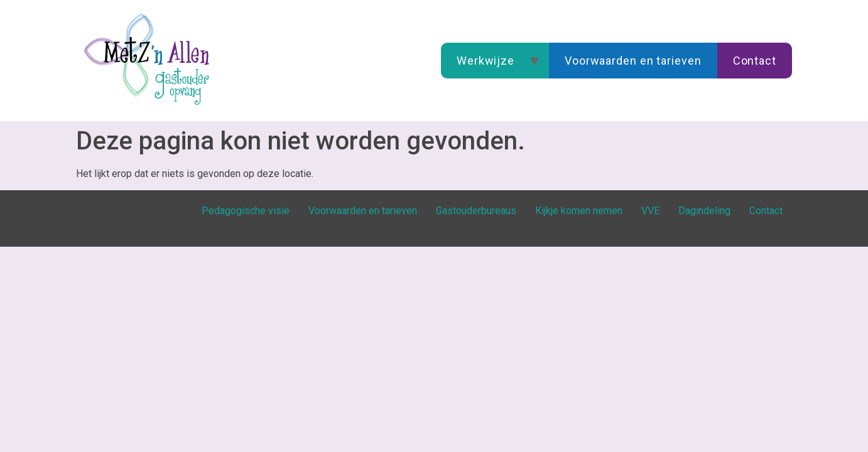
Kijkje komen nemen (578, 211)
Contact (754, 60)
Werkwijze (485, 60)
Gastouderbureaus (476, 211)
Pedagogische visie (246, 211)
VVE (650, 211)
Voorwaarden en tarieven (633, 60)
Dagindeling (704, 211)
